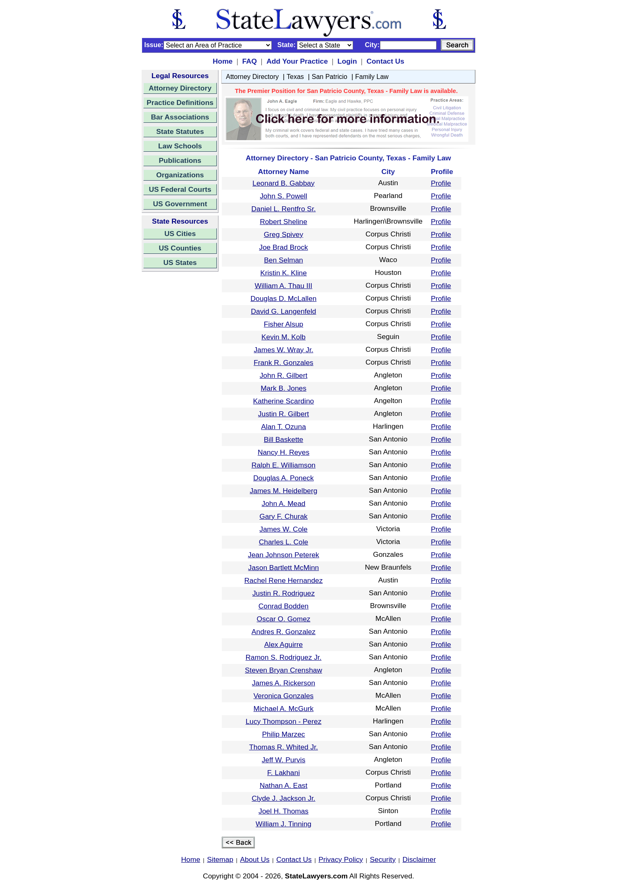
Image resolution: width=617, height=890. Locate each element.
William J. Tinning (283, 824)
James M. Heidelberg (284, 491)
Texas (295, 76)
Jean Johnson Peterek (283, 555)
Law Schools (180, 146)
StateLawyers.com (316, 876)
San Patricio (329, 76)
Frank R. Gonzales (283, 362)
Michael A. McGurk (283, 708)
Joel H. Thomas (283, 811)
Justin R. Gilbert (283, 414)
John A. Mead (284, 503)
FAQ (249, 61)
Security (383, 859)
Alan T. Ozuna (283, 426)
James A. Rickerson (283, 683)
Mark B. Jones (283, 388)
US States (180, 262)
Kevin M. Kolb (283, 337)
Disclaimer (419, 859)
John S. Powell (283, 196)
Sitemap (220, 859)
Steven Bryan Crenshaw (283, 670)
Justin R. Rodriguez (283, 593)
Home (223, 61)
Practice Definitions (180, 102)
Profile (441, 183)
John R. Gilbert (284, 375)
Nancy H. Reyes (283, 452)
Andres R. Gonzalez (284, 632)
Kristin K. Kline (283, 273)
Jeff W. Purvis (284, 760)
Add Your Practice (297, 61)
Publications (180, 160)
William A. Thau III (283, 286)
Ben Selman (283, 260)
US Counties (180, 248)
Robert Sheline (283, 221)
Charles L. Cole (283, 542)
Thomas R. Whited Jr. (283, 747)
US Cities (180, 233)
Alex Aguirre (283, 644)
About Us (254, 859)
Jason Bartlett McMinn (283, 567)
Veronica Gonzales (283, 696)
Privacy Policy (340, 859)
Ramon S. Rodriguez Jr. (284, 657)
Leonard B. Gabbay (283, 183)
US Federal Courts (180, 189)
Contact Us (385, 61)
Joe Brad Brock (283, 247)
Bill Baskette (283, 439)
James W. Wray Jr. (283, 350)
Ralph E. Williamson (284, 465)
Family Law (372, 76)
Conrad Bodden (283, 606)
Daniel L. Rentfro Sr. (283, 209)
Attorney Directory (180, 88)
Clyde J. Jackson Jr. (283, 798)
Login (347, 61)
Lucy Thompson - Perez (284, 721)
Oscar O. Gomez (284, 619)
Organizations (180, 175)
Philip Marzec (283, 734)
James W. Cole (283, 529)
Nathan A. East (284, 785)
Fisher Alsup (283, 324)
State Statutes (180, 131)
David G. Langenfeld (283, 311)
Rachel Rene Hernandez (283, 580)
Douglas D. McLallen (284, 298)
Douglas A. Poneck (283, 478)
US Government (180, 204)
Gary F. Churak (283, 516)
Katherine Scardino (283, 401)
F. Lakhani (283, 772)
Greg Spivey (283, 234)
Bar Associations (180, 117)
